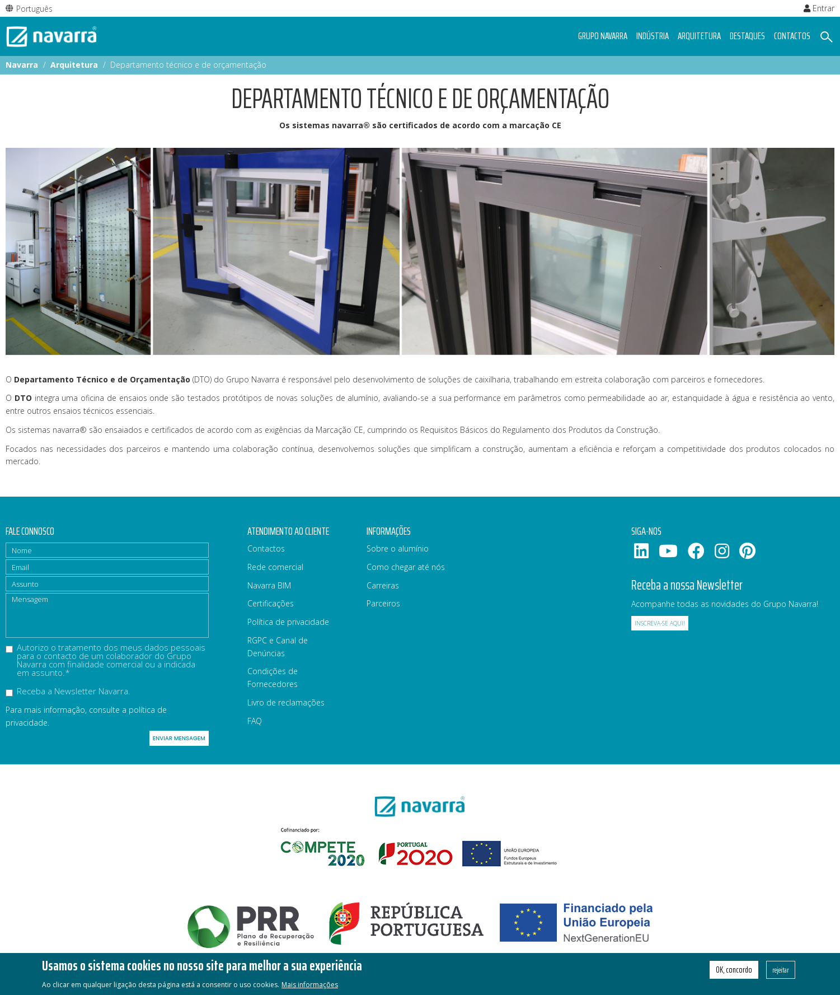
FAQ (254, 721)
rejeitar (780, 971)
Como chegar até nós (406, 567)
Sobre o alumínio (398, 548)
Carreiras (383, 585)
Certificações (270, 603)
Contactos (792, 36)
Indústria (652, 36)
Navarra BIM (269, 585)
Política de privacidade (288, 621)
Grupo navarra (602, 36)
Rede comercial (275, 567)
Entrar (819, 8)
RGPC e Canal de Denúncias (277, 646)
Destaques (747, 36)
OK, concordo (734, 971)
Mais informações (309, 986)
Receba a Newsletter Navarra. (68, 692)
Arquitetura (699, 36)
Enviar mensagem (179, 738)
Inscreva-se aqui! (660, 623)
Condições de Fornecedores (272, 677)
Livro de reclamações (286, 702)
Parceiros (383, 603)
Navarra (22, 64)
